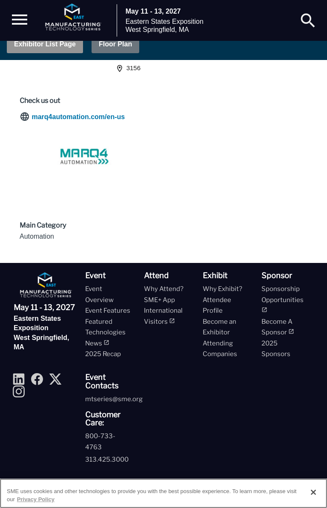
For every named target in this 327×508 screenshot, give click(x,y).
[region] (163, 493)
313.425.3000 (107, 459)
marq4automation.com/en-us (78, 116)
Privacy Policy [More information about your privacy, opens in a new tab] (35, 499)
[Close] (313, 492)
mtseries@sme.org (114, 399)
